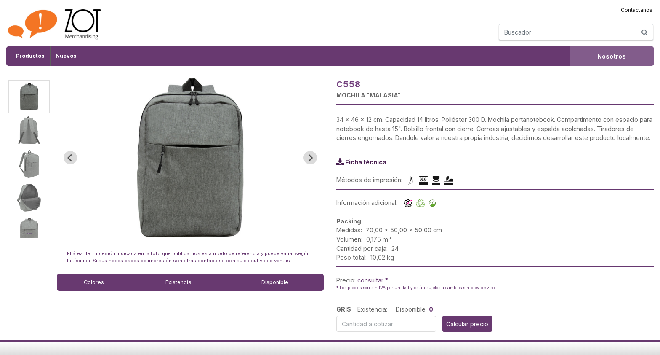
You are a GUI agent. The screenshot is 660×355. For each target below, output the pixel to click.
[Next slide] (310, 157)
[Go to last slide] (70, 157)
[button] (29, 96)
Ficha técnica (365, 162)
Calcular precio (467, 324)
